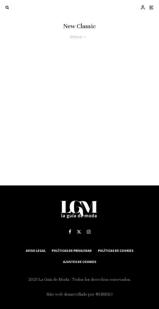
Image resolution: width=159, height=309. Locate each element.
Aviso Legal (36, 250)
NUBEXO (104, 294)
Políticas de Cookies (115, 250)
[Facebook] (70, 232)
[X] (79, 232)
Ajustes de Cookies (79, 262)
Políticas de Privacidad (72, 250)
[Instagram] (88, 232)
